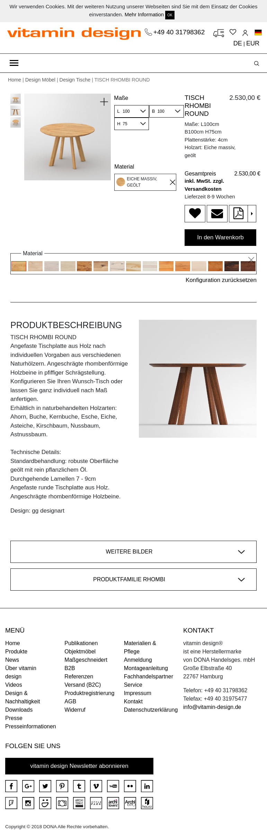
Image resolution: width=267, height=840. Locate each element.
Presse (14, 718)
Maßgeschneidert (85, 660)
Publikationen (81, 643)
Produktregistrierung (89, 693)
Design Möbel (40, 80)
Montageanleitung (146, 668)
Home (14, 80)
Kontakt (133, 701)
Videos (13, 685)
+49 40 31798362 (180, 32)
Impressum (137, 693)
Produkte (16, 651)
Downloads (19, 710)
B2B (69, 668)
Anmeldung (138, 660)
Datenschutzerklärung (151, 710)
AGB (70, 701)
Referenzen (78, 676)
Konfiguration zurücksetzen (221, 280)
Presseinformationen (30, 726)
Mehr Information (144, 14)
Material (124, 167)
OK (169, 15)
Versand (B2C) (82, 685)
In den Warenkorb (220, 237)
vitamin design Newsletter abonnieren (79, 766)
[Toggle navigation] (14, 63)
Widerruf (74, 710)
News (12, 660)
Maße (121, 98)
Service (133, 685)
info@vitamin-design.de (212, 707)
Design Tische (75, 80)
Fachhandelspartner (148, 676)
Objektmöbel (80, 651)
